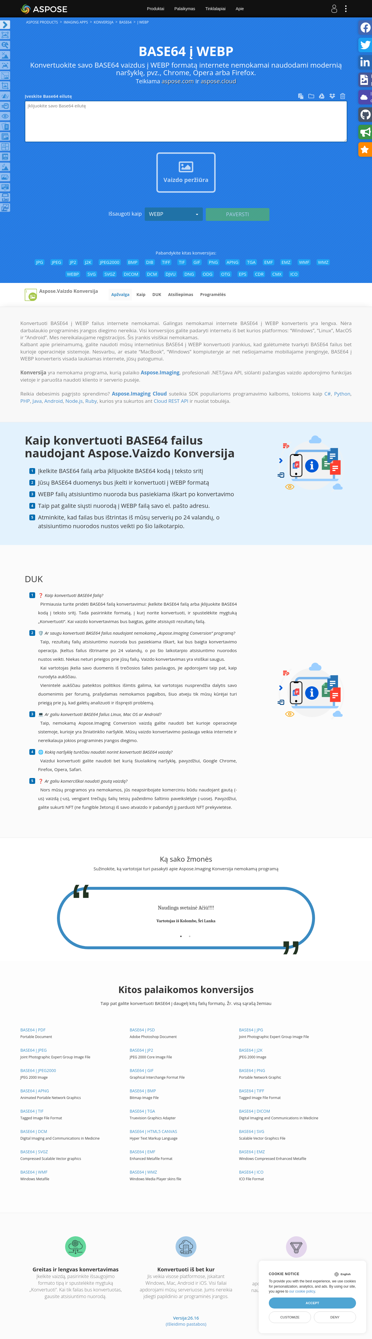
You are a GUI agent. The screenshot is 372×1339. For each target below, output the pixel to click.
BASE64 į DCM (33, 1131)
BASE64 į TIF (31, 1111)
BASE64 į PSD (142, 1030)
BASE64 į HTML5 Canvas (153, 1131)
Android (53, 401)
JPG (39, 262)
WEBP (173, 213)
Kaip (140, 294)
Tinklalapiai (215, 8)
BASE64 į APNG (34, 1090)
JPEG (56, 262)
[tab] (181, 934)
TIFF (166, 262)
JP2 (73, 262)
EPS (242, 274)
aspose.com (178, 81)
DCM (152, 274)
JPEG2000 (109, 262)
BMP (132, 262)
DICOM (131, 274)
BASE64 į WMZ (143, 1172)
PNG (213, 262)
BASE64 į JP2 (141, 1050)
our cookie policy (302, 1291)
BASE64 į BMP (143, 1090)
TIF (182, 262)
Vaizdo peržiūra (186, 180)
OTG (225, 274)
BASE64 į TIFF (251, 1090)
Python (342, 393)
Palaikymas (184, 8)
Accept (312, 1303)
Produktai (155, 8)
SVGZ (109, 274)
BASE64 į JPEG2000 (38, 1070)
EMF (268, 262)
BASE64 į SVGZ (34, 1151)
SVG (91, 274)
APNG (233, 262)
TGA (251, 262)
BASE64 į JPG (251, 1030)
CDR (259, 274)
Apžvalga (120, 294)
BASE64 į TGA (142, 1111)
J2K (88, 262)
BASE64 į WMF (33, 1172)
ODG (207, 274)
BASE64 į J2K (250, 1050)
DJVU (171, 274)
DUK (156, 294)
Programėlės (213, 294)
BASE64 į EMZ (252, 1151)
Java (37, 401)
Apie (240, 8)
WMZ (323, 262)
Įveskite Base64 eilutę (48, 96)
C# (327, 393)
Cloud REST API (171, 401)
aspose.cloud (218, 81)
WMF (304, 262)
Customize (289, 1317)
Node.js (74, 401)
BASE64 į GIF (141, 1070)
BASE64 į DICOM (254, 1111)
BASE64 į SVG (251, 1131)
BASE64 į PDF (32, 1030)
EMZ (286, 262)
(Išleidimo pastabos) (186, 1324)
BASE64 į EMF (142, 1151)
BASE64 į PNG (252, 1070)
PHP (25, 401)
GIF (197, 262)
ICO (294, 274)
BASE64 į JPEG (33, 1050)
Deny (334, 1317)
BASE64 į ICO (251, 1172)
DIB (149, 262)
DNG (189, 274)
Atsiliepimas (180, 294)
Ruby (91, 401)
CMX (277, 274)
